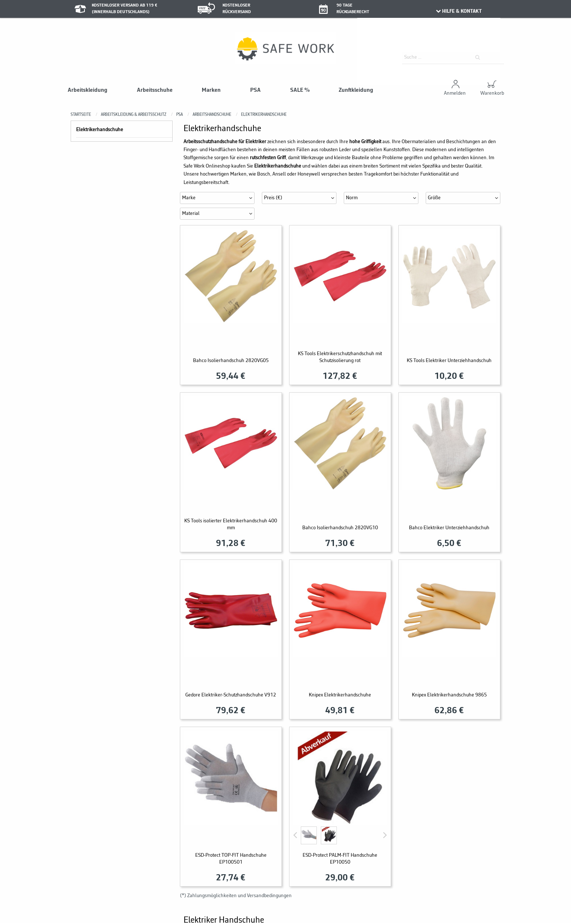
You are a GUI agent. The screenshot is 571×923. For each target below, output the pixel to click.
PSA (255, 90)
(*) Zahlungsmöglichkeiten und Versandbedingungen (236, 896)
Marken (211, 90)
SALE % (300, 90)
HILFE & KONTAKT (458, 11)
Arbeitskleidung (87, 90)
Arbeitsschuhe (155, 90)
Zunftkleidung (356, 90)
